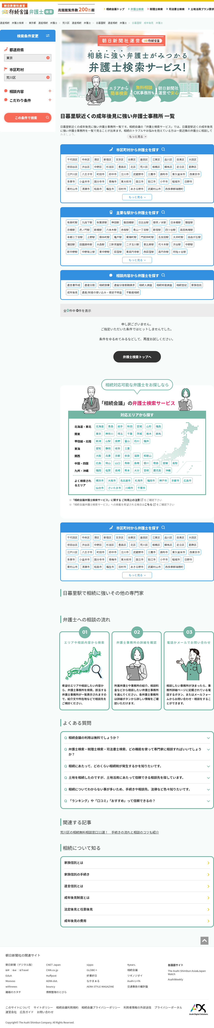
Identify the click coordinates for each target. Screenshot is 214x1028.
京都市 (175, 480)
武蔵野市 (138, 174)
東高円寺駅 (132, 252)
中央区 (86, 159)
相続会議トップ (115, 9)
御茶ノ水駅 (159, 222)
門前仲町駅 (147, 237)
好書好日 (92, 975)
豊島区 (122, 167)
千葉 (129, 434)
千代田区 (72, 159)
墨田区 (144, 159)
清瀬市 (86, 189)
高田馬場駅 (186, 230)
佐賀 (108, 470)
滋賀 (136, 456)
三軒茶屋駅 (115, 244)
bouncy (50, 986)
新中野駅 (72, 252)
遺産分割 (90, 285)
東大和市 (126, 181)
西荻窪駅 (148, 252)
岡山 (108, 463)
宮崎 (146, 470)
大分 (136, 470)
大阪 (98, 456)
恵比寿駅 (148, 244)
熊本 (127, 470)
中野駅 (189, 244)
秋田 (129, 426)
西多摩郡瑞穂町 (174, 189)
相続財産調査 (164, 285)
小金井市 (84, 181)
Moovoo (10, 981)
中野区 (98, 167)
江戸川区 (72, 174)
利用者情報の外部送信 (137, 1007)
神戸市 (163, 480)
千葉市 (141, 488)
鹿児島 (157, 470)
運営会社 (11, 1012)
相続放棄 (104, 285)
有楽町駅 (72, 222)
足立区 (180, 167)
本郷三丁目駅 (75, 237)
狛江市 (152, 181)
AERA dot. (52, 981)
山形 (148, 426)
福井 (146, 441)
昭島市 (98, 189)
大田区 (192, 159)
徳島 (155, 463)
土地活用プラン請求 (202, 9)
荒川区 (144, 167)
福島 (158, 426)
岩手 (120, 426)
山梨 (108, 441)
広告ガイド (27, 1012)
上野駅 (91, 237)
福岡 (98, 470)
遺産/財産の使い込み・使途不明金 (102, 292)
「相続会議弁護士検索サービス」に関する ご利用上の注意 (107, 500)
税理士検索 (156, 9)
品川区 (168, 159)
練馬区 (168, 167)
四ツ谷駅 (170, 230)
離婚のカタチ (13, 992)
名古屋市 (125, 480)
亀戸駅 (118, 237)
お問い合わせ (45, 1012)
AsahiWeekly (175, 979)
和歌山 (147, 456)
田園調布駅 (85, 244)
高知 (175, 463)
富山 (127, 441)
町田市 (100, 174)
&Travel (24, 970)
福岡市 (151, 480)
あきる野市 (137, 189)
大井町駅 (178, 237)
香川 (146, 463)
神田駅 (115, 222)
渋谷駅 (177, 244)
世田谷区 (72, 167)
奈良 (127, 456)
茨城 (139, 434)
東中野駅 (104, 252)
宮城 (139, 426)
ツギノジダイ (134, 975)
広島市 (187, 480)
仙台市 (100, 488)
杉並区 (110, 167)
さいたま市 (114, 488)
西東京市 (195, 174)
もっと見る (136, 197)
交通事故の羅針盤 (137, 986)
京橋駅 (71, 230)
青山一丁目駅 (141, 230)
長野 (117, 441)
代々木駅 (163, 244)
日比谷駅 (143, 222)
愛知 (98, 448)
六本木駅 (111, 230)
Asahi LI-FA (133, 981)
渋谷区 (86, 167)
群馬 (158, 434)
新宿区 (107, 159)
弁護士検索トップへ (137, 356)
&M (7, 970)
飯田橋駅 (129, 222)
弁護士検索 (137, 9)
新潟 (98, 441)
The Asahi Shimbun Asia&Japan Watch (187, 972)
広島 (98, 463)
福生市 (110, 189)
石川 (136, 441)
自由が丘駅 (194, 237)
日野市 (188, 181)
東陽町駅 (131, 237)
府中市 (113, 174)
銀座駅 (189, 222)
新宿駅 (157, 230)
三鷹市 (152, 174)
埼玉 (120, 434)
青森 (110, 426)
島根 (136, 463)
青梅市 (113, 181)
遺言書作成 (73, 285)
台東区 (132, 159)
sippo (90, 964)
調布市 (164, 174)
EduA (9, 975)
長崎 (117, 470)
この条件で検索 (26, 117)
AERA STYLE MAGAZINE (100, 986)
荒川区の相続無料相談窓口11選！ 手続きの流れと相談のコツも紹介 (109, 832)
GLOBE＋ (92, 970)
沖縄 (168, 470)
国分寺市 (99, 181)
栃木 (148, 434)
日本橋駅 (175, 222)
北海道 (100, 426)
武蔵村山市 (154, 189)
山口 (117, 463)
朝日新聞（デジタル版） (20, 964)
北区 (133, 167)
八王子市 (87, 174)
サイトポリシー (43, 1007)
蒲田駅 (71, 244)
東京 (98, 434)
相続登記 (182, 285)
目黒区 (180, 159)
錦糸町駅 (104, 237)
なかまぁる (93, 981)
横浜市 (100, 480)
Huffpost (51, 975)
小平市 (164, 181)
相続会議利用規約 (67, 1007)
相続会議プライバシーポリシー (101, 1007)
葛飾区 (192, 167)
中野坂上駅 (88, 252)
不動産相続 (132, 292)
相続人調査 (145, 285)
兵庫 (108, 456)
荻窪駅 (118, 252)
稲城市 (176, 181)
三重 (127, 448)
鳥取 (127, 463)
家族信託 (196, 285)
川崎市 (129, 488)
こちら (149, 504)
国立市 (139, 181)
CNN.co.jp (52, 970)
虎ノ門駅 (84, 230)
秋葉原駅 (102, 222)
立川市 (125, 174)
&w (14, 970)
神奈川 (109, 434)
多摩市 (71, 181)
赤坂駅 (125, 230)
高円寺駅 (163, 252)
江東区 (156, 159)
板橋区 (156, 167)
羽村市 (122, 189)
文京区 (119, 159)
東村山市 (72, 189)
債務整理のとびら (56, 992)
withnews (11, 986)
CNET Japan (53, 964)
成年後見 (72, 292)
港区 (96, 159)
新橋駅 (98, 230)
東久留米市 (178, 174)
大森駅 (100, 244)
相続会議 (132, 970)
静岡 (108, 448)
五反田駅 (163, 237)
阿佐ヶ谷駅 (179, 252)
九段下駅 (87, 222)
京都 (117, 456)
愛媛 (165, 463)
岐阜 (117, 448)
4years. (131, 964)
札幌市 (139, 480)
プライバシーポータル (168, 1007)
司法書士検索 (176, 9)
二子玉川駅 (132, 244)
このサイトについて (18, 1007)
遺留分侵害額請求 (124, 285)
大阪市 (112, 480)
